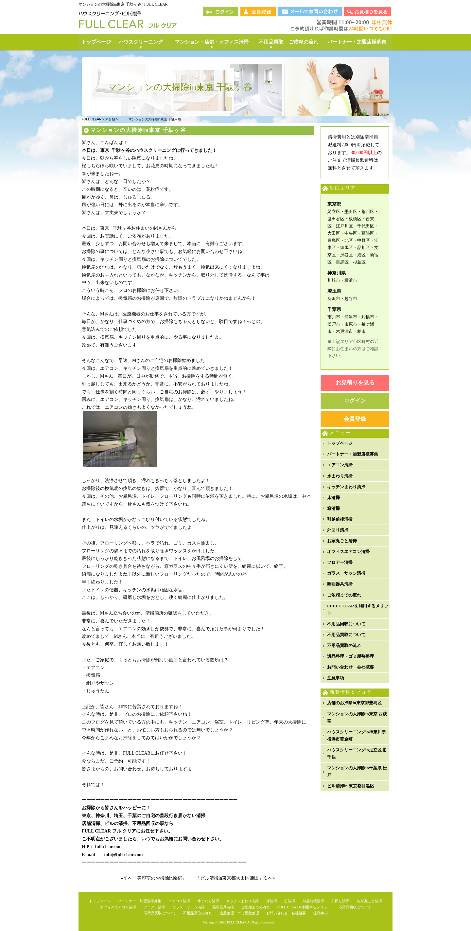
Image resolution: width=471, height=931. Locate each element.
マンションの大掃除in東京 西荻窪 (357, 717)
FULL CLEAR (237, 922)
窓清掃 (333, 508)
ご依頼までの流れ (344, 595)
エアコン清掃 (340, 464)
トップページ (340, 443)
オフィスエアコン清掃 (348, 551)
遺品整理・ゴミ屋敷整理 (350, 656)
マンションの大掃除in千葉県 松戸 (357, 771)
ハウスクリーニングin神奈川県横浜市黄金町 (356, 735)
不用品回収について (346, 623)
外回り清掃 (337, 530)
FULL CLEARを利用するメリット (357, 609)
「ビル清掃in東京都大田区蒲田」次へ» (235, 878)
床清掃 (333, 497)
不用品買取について (346, 634)
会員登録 (355, 419)
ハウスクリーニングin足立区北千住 (356, 753)
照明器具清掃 (340, 584)
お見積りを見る (355, 383)
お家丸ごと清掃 (342, 540)
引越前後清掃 (340, 519)
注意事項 (335, 677)
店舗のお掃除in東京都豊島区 (354, 702)
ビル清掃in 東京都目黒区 (350, 785)
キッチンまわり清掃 (346, 486)
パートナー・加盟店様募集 (352, 454)
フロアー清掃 (340, 562)
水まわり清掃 (340, 476)
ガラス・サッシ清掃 (346, 573)
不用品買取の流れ (344, 645)
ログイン (355, 401)
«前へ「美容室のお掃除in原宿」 (153, 878)
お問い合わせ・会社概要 (350, 667)
